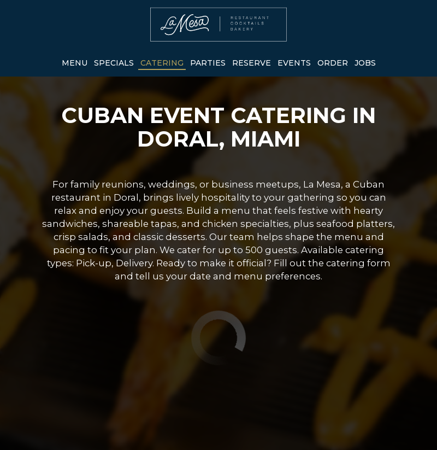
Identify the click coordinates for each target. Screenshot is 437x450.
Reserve (251, 63)
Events (294, 63)
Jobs (365, 63)
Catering (162, 63)
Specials (114, 63)
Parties (208, 63)
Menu (74, 63)
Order (332, 63)
